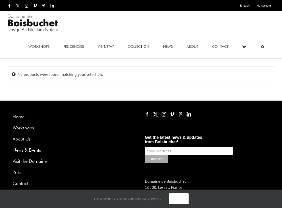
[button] (262, 46)
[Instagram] (164, 114)
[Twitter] (155, 114)
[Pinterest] (180, 114)
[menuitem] (245, 5)
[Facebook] (147, 114)
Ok (178, 198)
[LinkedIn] (189, 114)
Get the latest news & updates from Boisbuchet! (173, 139)
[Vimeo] (172, 114)
